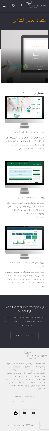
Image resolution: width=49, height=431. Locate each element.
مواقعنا (18, 396)
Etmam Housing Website (38, 55)
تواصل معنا (29, 396)
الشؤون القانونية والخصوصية (24, 402)
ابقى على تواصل (24, 335)
